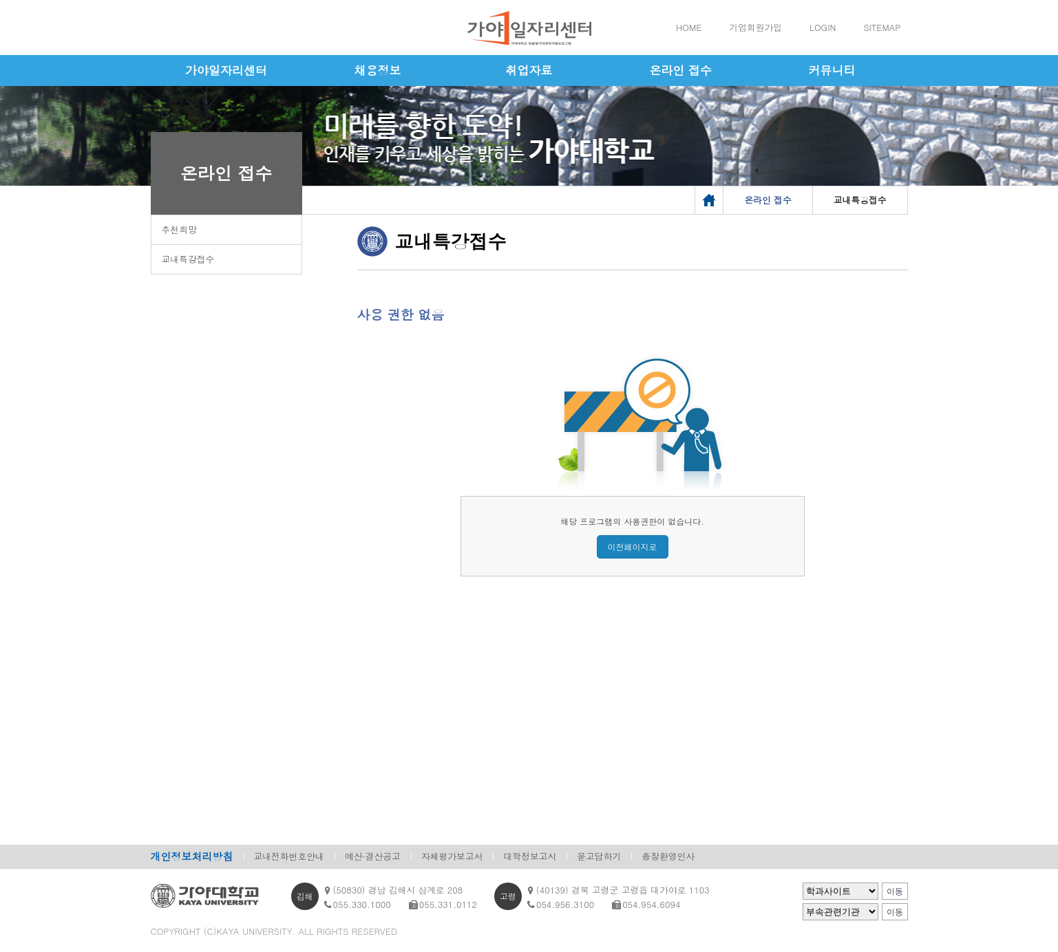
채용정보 (378, 70)
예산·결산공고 (373, 856)
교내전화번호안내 (289, 856)
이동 (895, 891)
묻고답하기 (599, 856)
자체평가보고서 (452, 856)
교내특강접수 (188, 259)
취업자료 (529, 70)
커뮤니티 (832, 70)
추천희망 (179, 229)
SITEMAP (881, 27)
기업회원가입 (755, 27)
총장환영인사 (668, 856)
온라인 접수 (680, 70)
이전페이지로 (632, 546)
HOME (688, 27)
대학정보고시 (529, 856)
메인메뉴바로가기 (0, 0)
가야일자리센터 (226, 70)
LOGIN (823, 27)
